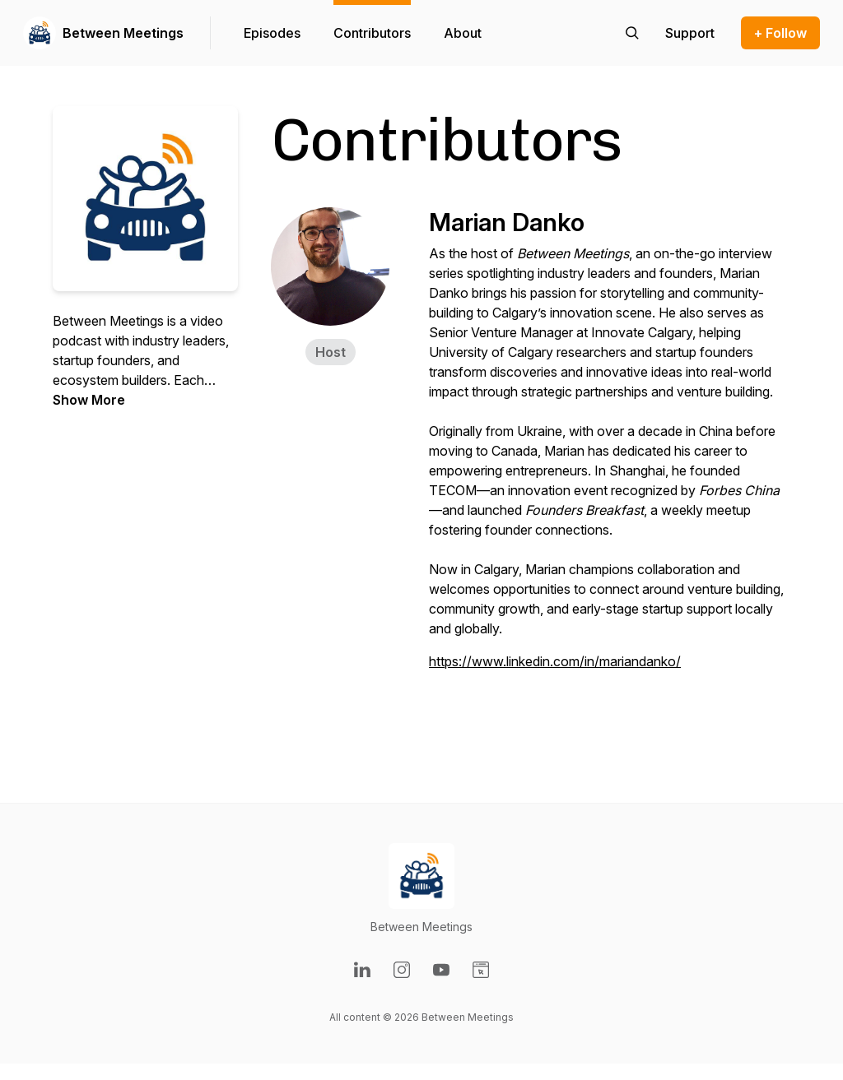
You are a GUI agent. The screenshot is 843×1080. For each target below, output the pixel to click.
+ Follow (780, 33)
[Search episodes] (632, 33)
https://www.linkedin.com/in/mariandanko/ (555, 661)
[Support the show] (690, 33)
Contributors (372, 33)
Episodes (272, 33)
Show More (89, 400)
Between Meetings (123, 33)
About (463, 33)
